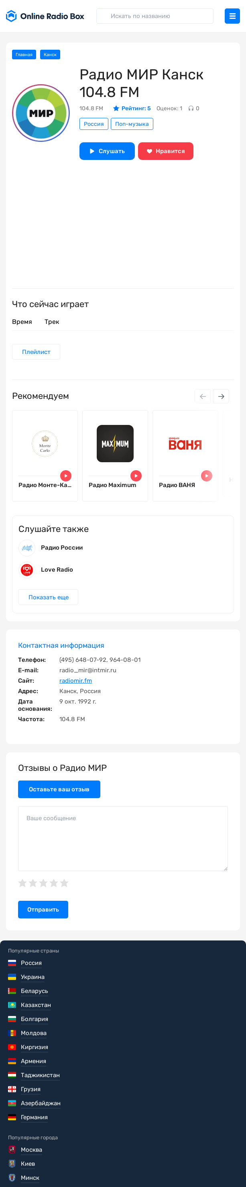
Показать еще (49, 601)
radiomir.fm (75, 685)
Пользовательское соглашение (53, 1144)
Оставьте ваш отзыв (59, 793)
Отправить (43, 914)
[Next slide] (221, 397)
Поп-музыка (132, 124)
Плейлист (36, 352)
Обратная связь (30, 1167)
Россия (94, 124)
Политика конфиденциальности (55, 1155)
